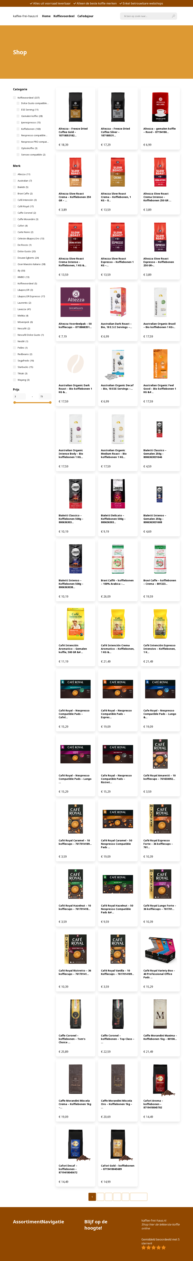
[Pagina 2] (100, 1197)
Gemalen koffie (31, 116)
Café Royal (26, 206)
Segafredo (26, 360)
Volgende (138, 1197)
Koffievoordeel (64, 16)
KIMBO (23, 277)
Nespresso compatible (35, 135)
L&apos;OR (25, 289)
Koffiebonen (30, 128)
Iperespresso (30, 122)
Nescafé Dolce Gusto (31, 334)
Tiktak (22, 373)
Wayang (23, 379)
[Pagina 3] (108, 1197)
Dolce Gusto (26, 251)
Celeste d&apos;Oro (31, 238)
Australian (25, 180)
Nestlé (23, 341)
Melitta (23, 315)
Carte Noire (25, 232)
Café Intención (27, 200)
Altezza (24, 174)
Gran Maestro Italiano (31, 264)
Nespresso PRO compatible (35, 141)
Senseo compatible (33, 154)
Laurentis (24, 302)
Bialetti (23, 187)
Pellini (22, 347)
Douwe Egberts (28, 257)
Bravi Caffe (25, 193)
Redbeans (25, 354)
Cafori (22, 225)
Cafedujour (85, 16)
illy (21, 270)
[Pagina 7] (125, 1197)
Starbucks (25, 367)
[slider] (14, 402)
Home (46, 16)
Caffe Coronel (27, 212)
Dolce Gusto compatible (35, 103)
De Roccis (24, 244)
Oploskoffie (29, 148)
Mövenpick (25, 322)
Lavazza (24, 309)
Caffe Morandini (28, 219)
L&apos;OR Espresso (31, 296)
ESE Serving (29, 109)
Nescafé (24, 328)
